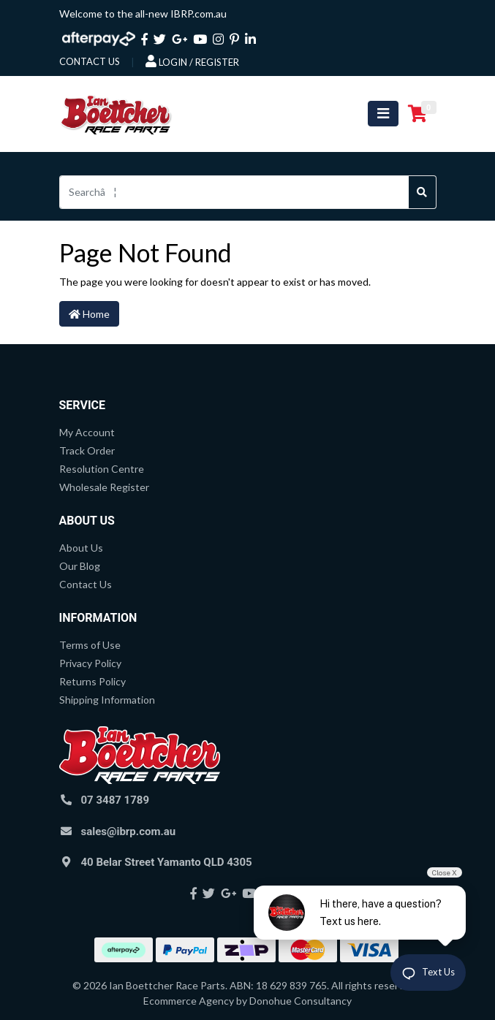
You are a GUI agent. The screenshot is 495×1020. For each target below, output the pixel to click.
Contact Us (85, 584)
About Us (81, 547)
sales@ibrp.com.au (128, 831)
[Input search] (234, 192)
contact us (89, 61)
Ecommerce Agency (188, 1000)
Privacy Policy (90, 663)
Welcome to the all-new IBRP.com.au (143, 13)
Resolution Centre (101, 469)
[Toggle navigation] (383, 113)
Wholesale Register (104, 487)
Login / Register (192, 61)
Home (89, 314)
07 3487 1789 (115, 800)
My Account (87, 432)
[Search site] (422, 192)
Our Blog (79, 566)
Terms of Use (90, 645)
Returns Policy (92, 681)
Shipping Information (107, 699)
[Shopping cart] (417, 114)
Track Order (87, 450)
